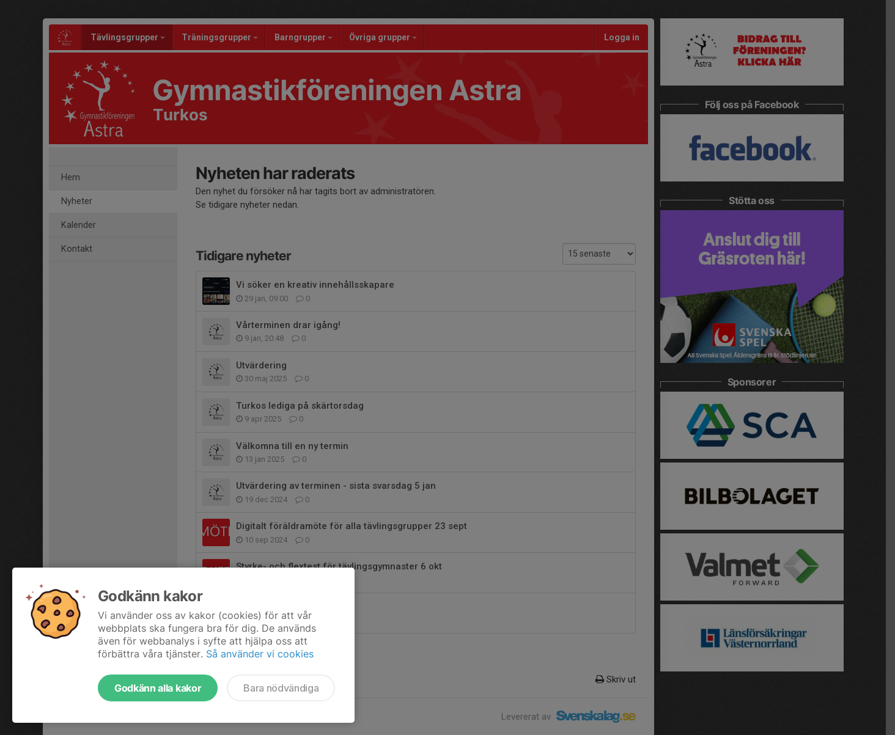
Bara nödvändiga (281, 688)
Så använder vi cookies (260, 654)
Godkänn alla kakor (157, 688)
